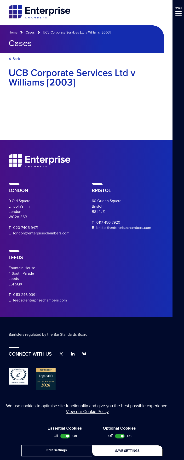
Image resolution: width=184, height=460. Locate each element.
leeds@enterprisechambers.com (40, 300)
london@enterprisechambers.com (41, 233)
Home (13, 32)
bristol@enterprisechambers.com (123, 227)
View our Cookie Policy (87, 413)
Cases (30, 32)
